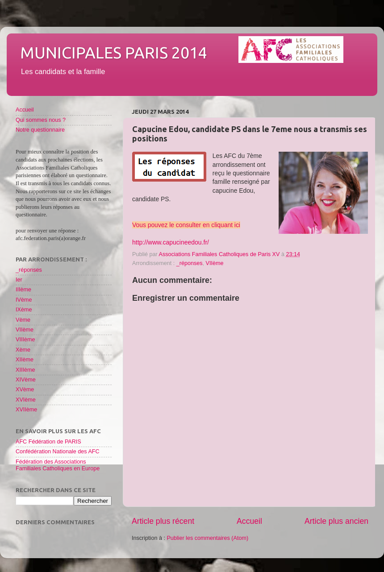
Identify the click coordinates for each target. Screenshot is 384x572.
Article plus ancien (336, 521)
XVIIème (26, 409)
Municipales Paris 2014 (113, 52)
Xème (23, 350)
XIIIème (25, 370)
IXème (24, 310)
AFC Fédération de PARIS (48, 442)
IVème (24, 300)
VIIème (215, 263)
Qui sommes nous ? (41, 120)
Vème (23, 320)
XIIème (24, 359)
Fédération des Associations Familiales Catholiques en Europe (58, 465)
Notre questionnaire (40, 130)
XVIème (26, 400)
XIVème (26, 380)
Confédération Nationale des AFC (58, 451)
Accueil (249, 521)
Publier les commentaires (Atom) (207, 538)
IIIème (23, 289)
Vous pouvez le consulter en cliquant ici (186, 224)
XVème (25, 389)
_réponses (189, 263)
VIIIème (25, 339)
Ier (19, 280)
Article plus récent (163, 521)
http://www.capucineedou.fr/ (170, 242)
